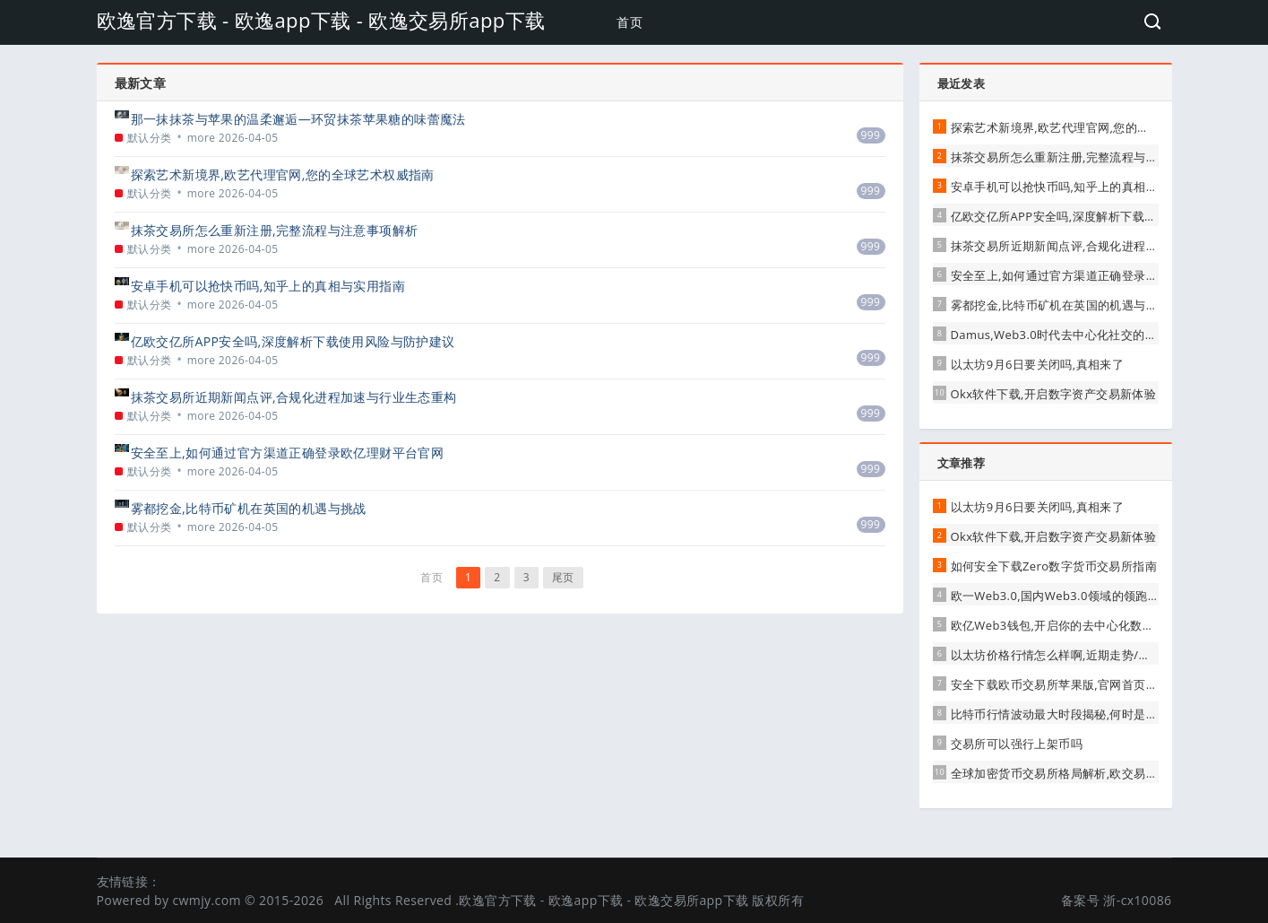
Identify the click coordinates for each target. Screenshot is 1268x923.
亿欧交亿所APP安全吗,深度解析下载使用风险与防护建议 (293, 341)
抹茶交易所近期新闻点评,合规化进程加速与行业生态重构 (294, 396)
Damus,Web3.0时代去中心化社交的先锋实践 (1072, 335)
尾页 (563, 577)
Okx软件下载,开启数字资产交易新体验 (1054, 394)
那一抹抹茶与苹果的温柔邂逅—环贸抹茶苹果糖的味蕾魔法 (298, 118)
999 (871, 135)
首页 (630, 21)
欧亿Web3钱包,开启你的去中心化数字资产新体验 (1083, 625)
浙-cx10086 (1137, 900)
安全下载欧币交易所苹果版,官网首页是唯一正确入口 (1090, 684)
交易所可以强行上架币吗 (1017, 744)
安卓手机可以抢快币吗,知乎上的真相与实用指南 (268, 285)
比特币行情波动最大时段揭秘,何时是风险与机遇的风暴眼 (1103, 714)
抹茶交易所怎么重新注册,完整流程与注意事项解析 (274, 230)
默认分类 (149, 137)
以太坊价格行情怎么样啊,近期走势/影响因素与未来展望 (1099, 655)
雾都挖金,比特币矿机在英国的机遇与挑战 (249, 508)
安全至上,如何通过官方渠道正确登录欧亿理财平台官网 (287, 452)
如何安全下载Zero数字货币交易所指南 (1054, 566)
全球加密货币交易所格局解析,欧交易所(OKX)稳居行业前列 (1106, 773)
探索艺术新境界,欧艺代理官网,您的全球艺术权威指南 (283, 174)
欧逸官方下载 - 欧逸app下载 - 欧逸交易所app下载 (321, 19)
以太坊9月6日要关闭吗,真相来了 (1038, 364)
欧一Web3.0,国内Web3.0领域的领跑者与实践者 (1079, 596)
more (201, 137)
